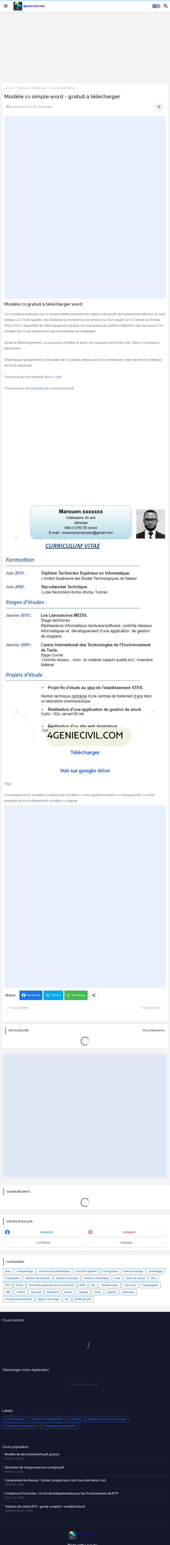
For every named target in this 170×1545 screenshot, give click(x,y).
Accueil (9, 88)
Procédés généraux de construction (51, 1285)
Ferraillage (155, 1271)
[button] (156, 6)
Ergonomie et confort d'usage (107, 1419)
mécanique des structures (59, 1426)
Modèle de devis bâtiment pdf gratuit (32, 1454)
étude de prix (82, 1299)
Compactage (24, 1271)
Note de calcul (135, 1278)
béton (68, 1292)
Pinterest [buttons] (126, 1242)
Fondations (12, 1278)
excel (97, 1292)
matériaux (128, 1292)
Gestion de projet (67, 1278)
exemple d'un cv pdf (46, 377)
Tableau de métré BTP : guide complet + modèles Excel (45, 1506)
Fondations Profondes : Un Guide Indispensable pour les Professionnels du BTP (61, 1493)
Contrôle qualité (86, 1271)
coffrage (83, 1292)
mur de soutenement (18, 1299)
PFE (7, 1285)
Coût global (109, 1271)
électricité (75, 1419)
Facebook (33, 995)
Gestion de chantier (37, 1278)
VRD (8, 1292)
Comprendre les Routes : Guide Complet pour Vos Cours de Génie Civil (55, 1480)
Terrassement (109, 1285)
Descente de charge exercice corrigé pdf (34, 1467)
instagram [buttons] (129, 1232)
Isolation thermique (96, 1278)
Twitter (56, 995)
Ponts (19, 1285)
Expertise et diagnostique (46, 1419)
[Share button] (94, 995)
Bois (8, 1271)
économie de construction (21, 1426)
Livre (117, 1278)
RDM (82, 1285)
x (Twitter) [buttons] (43, 1242)
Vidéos (20, 1292)
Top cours (130, 1285)
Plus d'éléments (154, 1030)
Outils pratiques (14, 1419)
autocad (36, 1292)
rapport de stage (48, 1299)
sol (67, 1299)
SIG (93, 1285)
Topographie (150, 1285)
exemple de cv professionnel (52, 388)
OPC (153, 1278)
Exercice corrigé (133, 1271)
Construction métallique (54, 1271)
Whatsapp (78, 995)
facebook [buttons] (46, 1232)
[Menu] (5, 6)
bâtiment (53, 1292)
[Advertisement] (85, 47)
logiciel (111, 1292)
